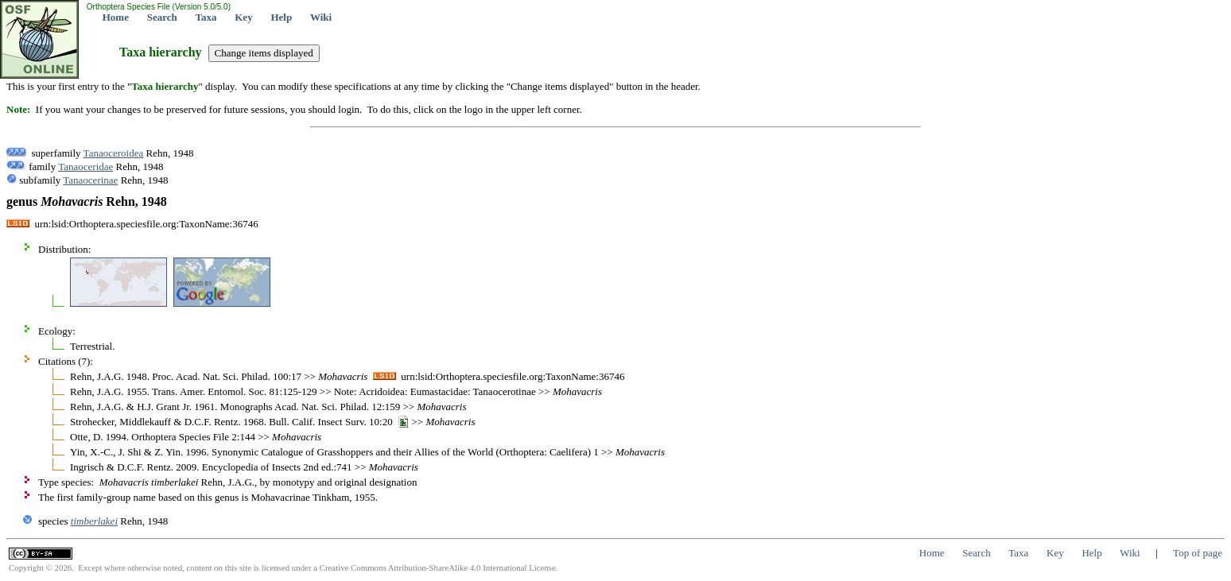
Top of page (1197, 553)
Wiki (321, 17)
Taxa (206, 17)
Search (162, 17)
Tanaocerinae (90, 180)
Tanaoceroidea (113, 153)
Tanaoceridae (85, 166)
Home (116, 17)
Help (281, 17)
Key (243, 17)
